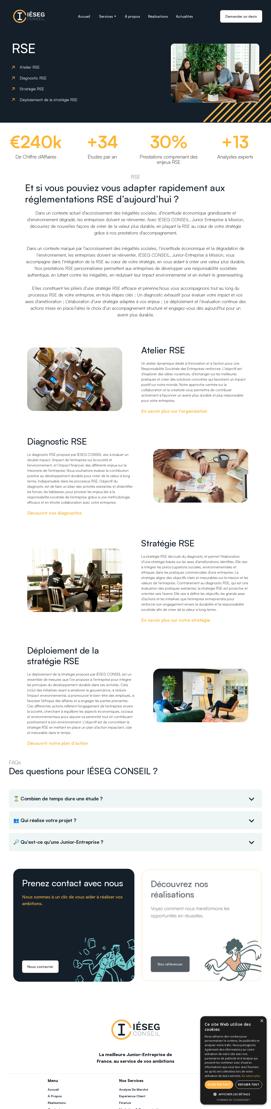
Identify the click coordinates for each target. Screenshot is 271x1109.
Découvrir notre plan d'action (57, 743)
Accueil (84, 16)
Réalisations (158, 16)
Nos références (171, 963)
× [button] (261, 1021)
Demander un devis (241, 16)
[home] (29, 16)
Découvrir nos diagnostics (54, 513)
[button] (107, 16)
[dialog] (233, 1060)
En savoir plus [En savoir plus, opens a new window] (251, 1076)
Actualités (184, 16)
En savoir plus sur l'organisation (174, 411)
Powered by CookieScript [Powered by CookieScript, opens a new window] (233, 1099)
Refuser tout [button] (248, 1084)
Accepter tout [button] (219, 1084)
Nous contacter (40, 966)
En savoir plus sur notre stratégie (175, 620)
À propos (132, 16)
